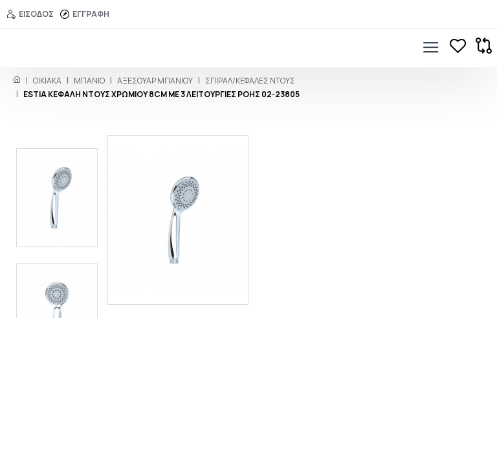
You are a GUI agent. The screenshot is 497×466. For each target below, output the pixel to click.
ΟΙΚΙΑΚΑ (47, 80)
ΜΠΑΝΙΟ (89, 80)
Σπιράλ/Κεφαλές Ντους (250, 80)
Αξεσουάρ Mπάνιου (155, 80)
